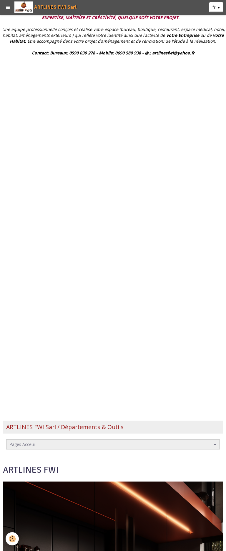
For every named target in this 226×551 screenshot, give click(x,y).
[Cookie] (12, 538)
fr (213, 7)
